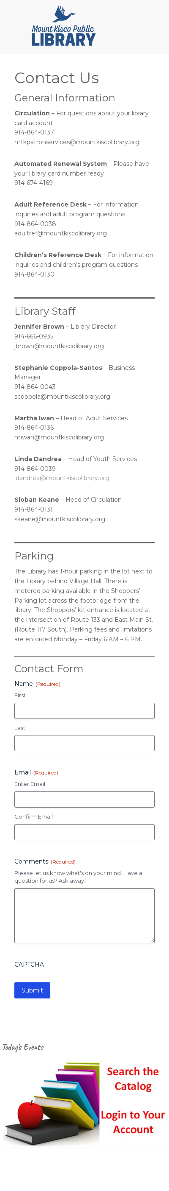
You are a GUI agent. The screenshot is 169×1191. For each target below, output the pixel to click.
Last (19, 727)
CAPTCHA (29, 964)
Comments (45, 861)
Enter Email (29, 783)
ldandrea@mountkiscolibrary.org (61, 478)
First (20, 695)
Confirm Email (33, 816)
